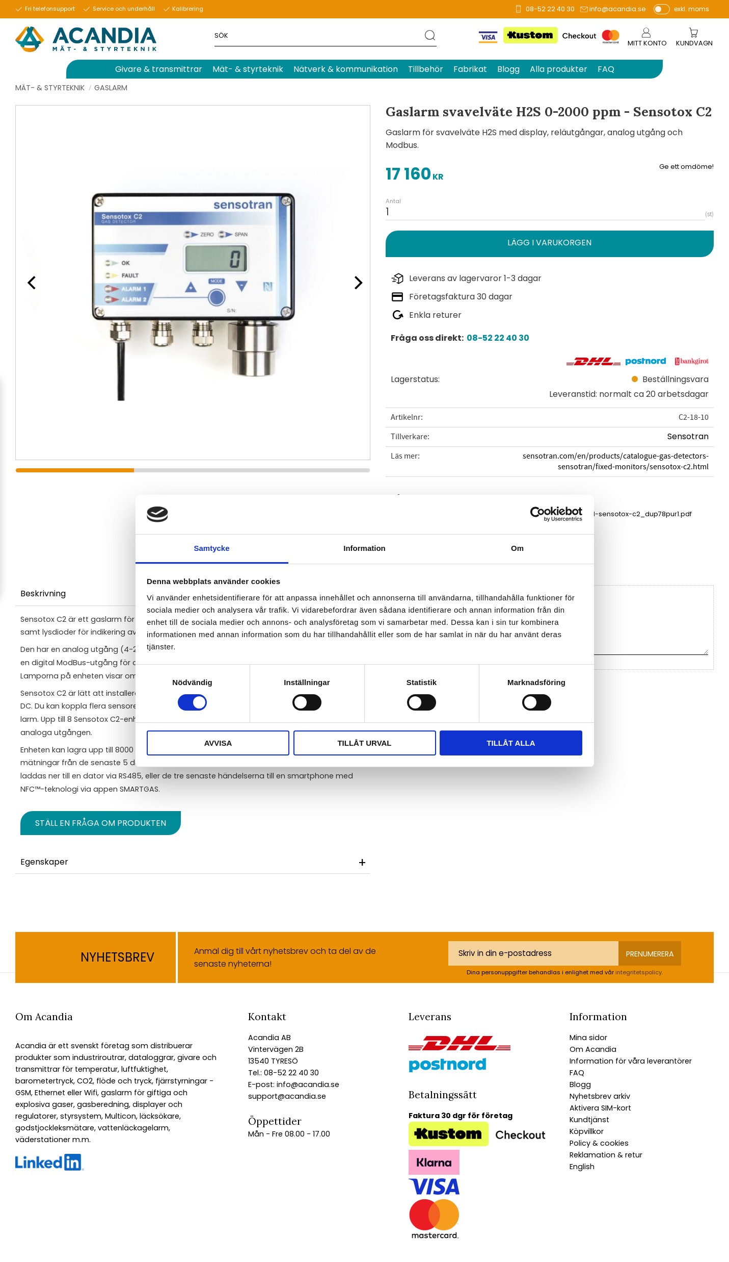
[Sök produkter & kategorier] (319, 35)
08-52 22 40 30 (550, 9)
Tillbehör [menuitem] (425, 69)
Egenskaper (44, 862)
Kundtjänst (589, 1120)
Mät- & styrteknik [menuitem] (247, 69)
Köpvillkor (587, 1131)
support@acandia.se (287, 1096)
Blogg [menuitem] (508, 69)
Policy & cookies (599, 1143)
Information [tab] (364, 548)
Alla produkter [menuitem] (558, 69)
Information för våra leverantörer (631, 1061)
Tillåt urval (364, 743)
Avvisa (218, 743)
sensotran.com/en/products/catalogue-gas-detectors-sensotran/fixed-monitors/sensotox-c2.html (616, 461)
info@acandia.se (617, 9)
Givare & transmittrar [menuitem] (158, 69)
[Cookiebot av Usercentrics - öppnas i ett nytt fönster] (537, 514)
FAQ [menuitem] (606, 69)
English (582, 1167)
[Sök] (431, 35)
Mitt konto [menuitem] (647, 43)
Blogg (580, 1084)
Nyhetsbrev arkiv (600, 1096)
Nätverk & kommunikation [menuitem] (345, 69)
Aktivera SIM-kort (600, 1108)
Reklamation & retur (606, 1155)
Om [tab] (517, 548)
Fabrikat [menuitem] (470, 69)
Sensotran (688, 436)
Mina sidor (588, 1037)
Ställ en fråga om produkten (100, 823)
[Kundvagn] (694, 43)
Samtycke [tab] (211, 548)
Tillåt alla (511, 743)
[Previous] (30, 282)
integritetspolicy (638, 972)
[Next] (355, 282)
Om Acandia (593, 1049)
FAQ (577, 1073)
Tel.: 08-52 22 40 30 (283, 1073)
